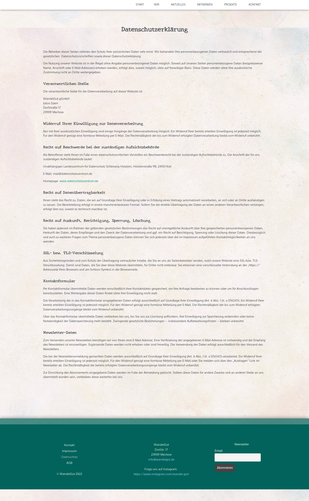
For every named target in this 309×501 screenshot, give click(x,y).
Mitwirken (205, 16)
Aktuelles (179, 16)
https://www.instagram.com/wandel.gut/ (161, 486)
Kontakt (256, 16)
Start (140, 16)
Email (218, 462)
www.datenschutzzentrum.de (79, 193)
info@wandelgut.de (161, 471)
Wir (157, 16)
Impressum (69, 462)
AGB (69, 474)
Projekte (231, 16)
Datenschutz (69, 468)
